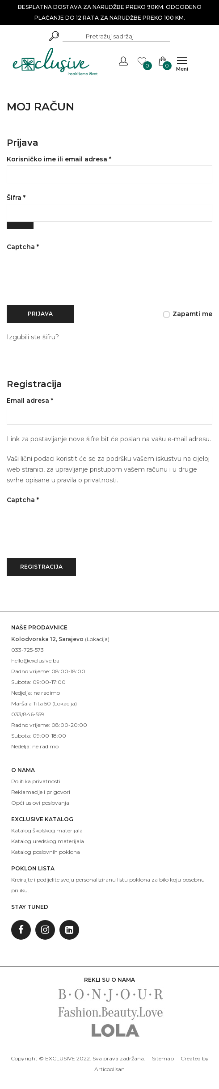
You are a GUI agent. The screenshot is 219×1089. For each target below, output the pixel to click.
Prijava (40, 313)
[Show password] (20, 225)
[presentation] (75, 278)
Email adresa (47, 400)
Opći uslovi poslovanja (40, 802)
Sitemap (163, 1058)
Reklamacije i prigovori (40, 792)
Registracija (41, 566)
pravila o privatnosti (87, 480)
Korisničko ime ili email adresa (76, 158)
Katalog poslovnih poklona (45, 851)
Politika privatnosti (35, 781)
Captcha (23, 247)
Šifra (33, 197)
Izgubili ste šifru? (33, 337)
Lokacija (97, 639)
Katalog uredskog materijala (47, 841)
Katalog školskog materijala (47, 830)
